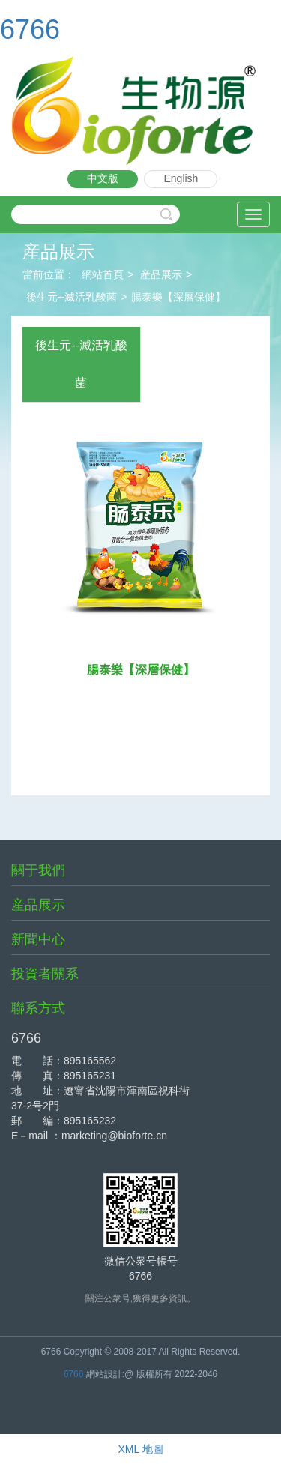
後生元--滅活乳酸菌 (71, 297)
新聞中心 (38, 939)
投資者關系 (45, 973)
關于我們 (38, 870)
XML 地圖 (140, 1449)
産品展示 (161, 274)
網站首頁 (103, 274)
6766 (30, 29)
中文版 (102, 178)
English (180, 178)
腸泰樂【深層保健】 (178, 297)
